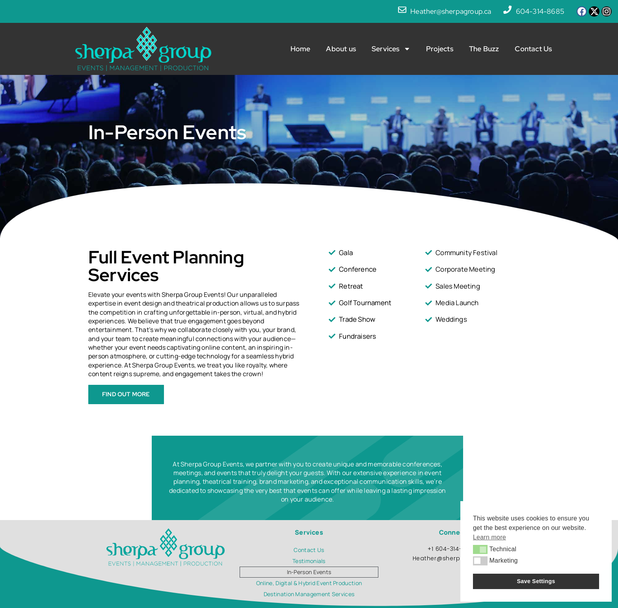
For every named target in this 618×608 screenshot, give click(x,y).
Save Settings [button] (536, 581)
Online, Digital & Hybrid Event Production (309, 583)
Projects (439, 48)
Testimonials (309, 561)
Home (300, 48)
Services (391, 48)
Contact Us (533, 48)
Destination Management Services (309, 594)
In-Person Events (309, 572)
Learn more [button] (489, 537)
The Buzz (484, 48)
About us (341, 48)
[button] (480, 549)
